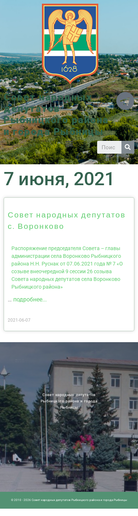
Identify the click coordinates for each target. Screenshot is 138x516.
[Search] (127, 147)
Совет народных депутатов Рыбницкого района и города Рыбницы (56, 114)
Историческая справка (24, 361)
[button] (69, 144)
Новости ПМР (23, 359)
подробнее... (30, 299)
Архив (27, 359)
